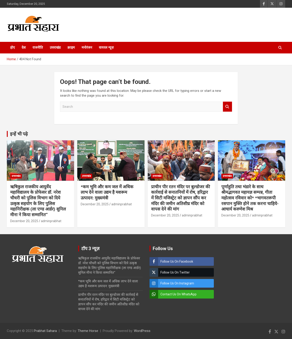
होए (12, 47)
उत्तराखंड (55, 47)
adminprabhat (51, 221)
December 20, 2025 (24, 221)
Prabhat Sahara (45, 331)
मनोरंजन (87, 47)
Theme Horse (88, 331)
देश (24, 47)
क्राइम (71, 47)
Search (227, 107)
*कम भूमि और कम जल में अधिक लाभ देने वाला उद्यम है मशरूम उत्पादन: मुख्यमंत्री (107, 192)
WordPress (142, 331)
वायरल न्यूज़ (106, 47)
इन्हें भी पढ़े (19, 134)
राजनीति (37, 47)
